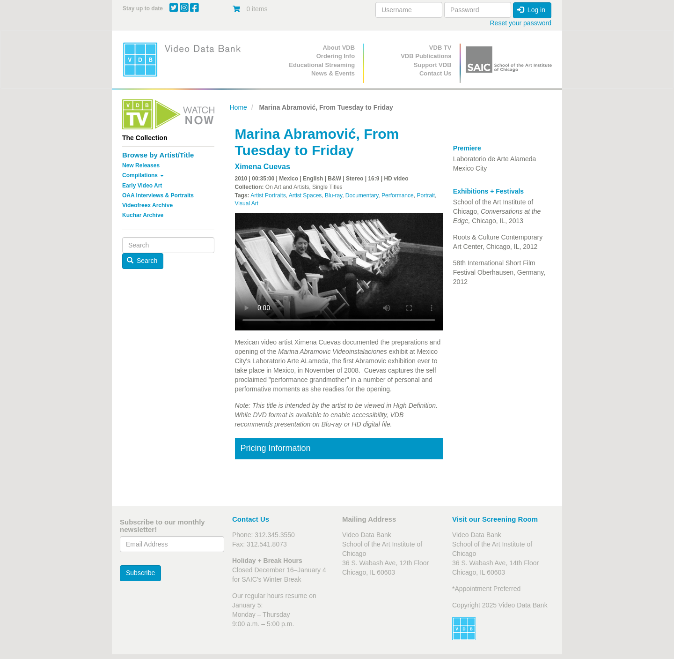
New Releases (141, 165)
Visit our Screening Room (495, 519)
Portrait (426, 195)
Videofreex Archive (147, 205)
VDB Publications (426, 56)
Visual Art (246, 203)
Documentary (361, 195)
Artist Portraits (268, 195)
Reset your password (520, 23)
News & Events (333, 73)
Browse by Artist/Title (158, 155)
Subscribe (140, 573)
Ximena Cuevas (262, 167)
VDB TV (440, 47)
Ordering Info (335, 56)
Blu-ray (333, 195)
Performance (397, 195)
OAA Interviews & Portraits (158, 195)
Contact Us (435, 73)
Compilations (143, 175)
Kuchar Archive (142, 215)
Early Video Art (142, 185)
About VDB (338, 47)
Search (142, 260)
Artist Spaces (305, 195)
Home (238, 107)
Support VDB (433, 64)
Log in (531, 10)
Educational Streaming (322, 64)
